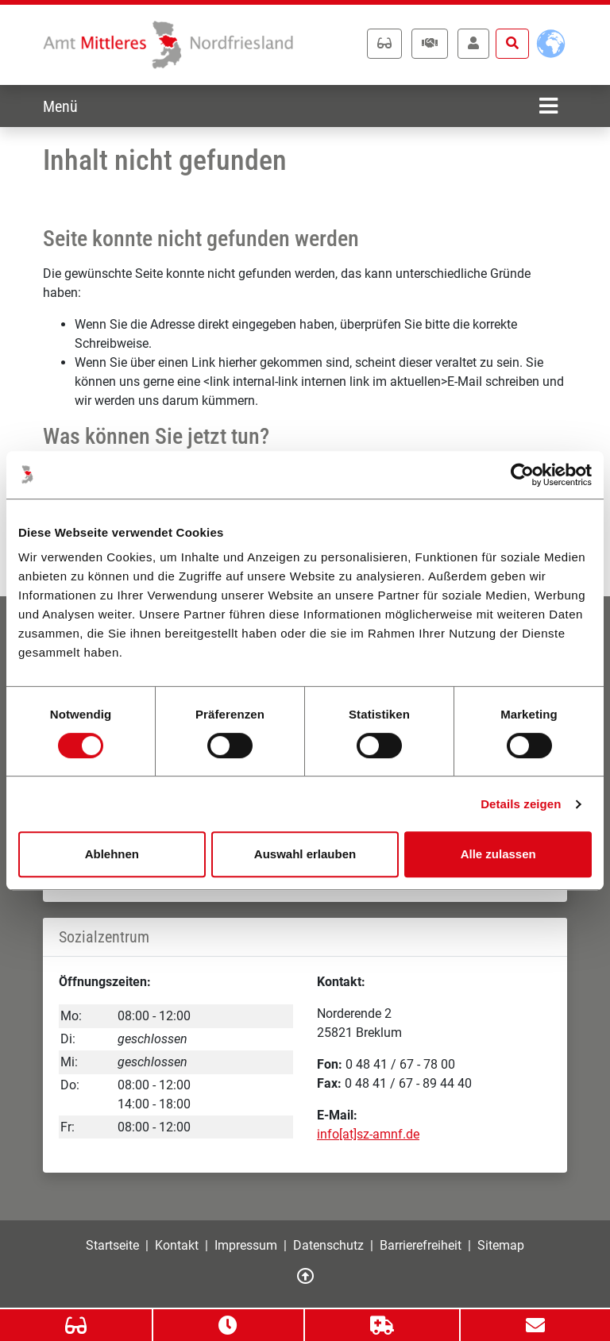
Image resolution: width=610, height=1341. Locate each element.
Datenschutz (328, 1245)
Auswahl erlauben (305, 854)
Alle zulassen (498, 854)
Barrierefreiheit (420, 1245)
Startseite (112, 1245)
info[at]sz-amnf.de (368, 1134)
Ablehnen (112, 854)
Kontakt (177, 1245)
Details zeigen (521, 804)
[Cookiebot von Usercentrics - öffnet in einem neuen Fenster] (522, 475)
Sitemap (500, 1245)
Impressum (245, 1245)
